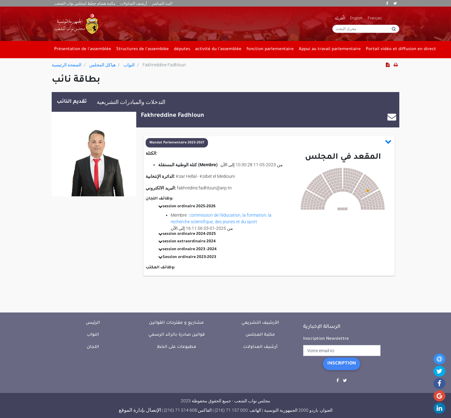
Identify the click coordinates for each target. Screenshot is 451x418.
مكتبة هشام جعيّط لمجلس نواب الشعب (84, 3)
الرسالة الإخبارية (321, 327)
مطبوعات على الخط (176, 347)
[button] (269, 142)
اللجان (93, 347)
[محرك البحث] (365, 29)
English (356, 18)
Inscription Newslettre (326, 339)
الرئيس (93, 323)
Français (375, 18)
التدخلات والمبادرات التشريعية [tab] (131, 102)
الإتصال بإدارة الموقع (140, 410)
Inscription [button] (341, 363)
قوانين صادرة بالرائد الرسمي (176, 335)
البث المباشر (162, 3)
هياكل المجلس (102, 64)
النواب (129, 64)
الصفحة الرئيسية (66, 64)
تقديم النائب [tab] (72, 102)
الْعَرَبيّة (340, 18)
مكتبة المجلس (260, 335)
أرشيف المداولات (133, 3)
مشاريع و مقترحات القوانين (176, 323)
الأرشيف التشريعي (260, 323)
